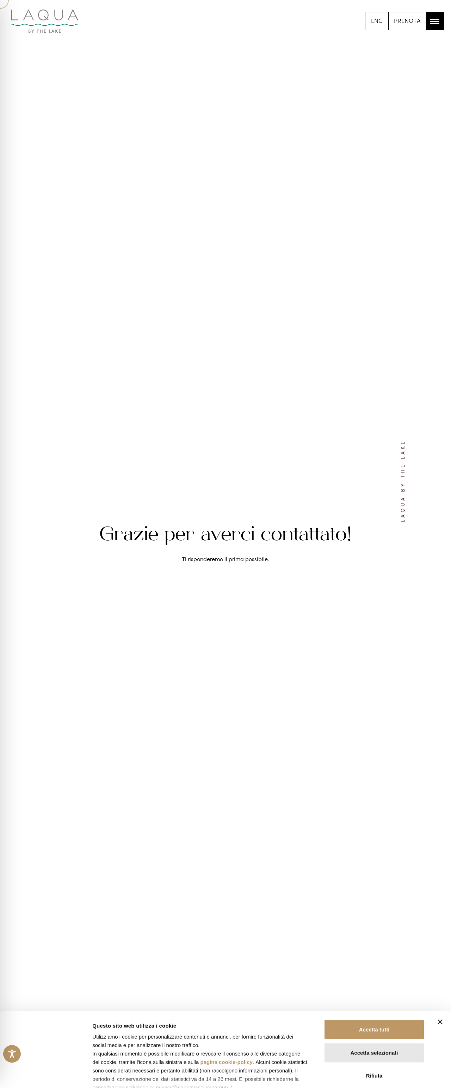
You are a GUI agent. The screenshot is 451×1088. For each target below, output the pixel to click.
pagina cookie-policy (226, 1013)
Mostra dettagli (371, 1074)
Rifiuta (374, 1026)
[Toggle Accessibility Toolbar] (11, 1053)
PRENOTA (407, 21)
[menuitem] (376, 20)
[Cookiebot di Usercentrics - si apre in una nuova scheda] (45, 1074)
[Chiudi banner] (440, 972)
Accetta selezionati (374, 1003)
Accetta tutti (374, 980)
